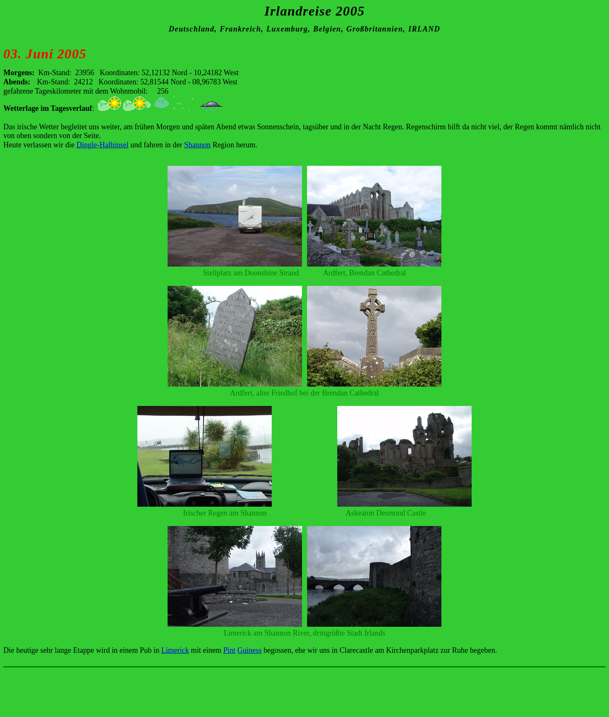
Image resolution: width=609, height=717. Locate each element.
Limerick (175, 650)
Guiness (249, 650)
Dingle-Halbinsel (102, 145)
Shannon (197, 145)
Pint (229, 650)
